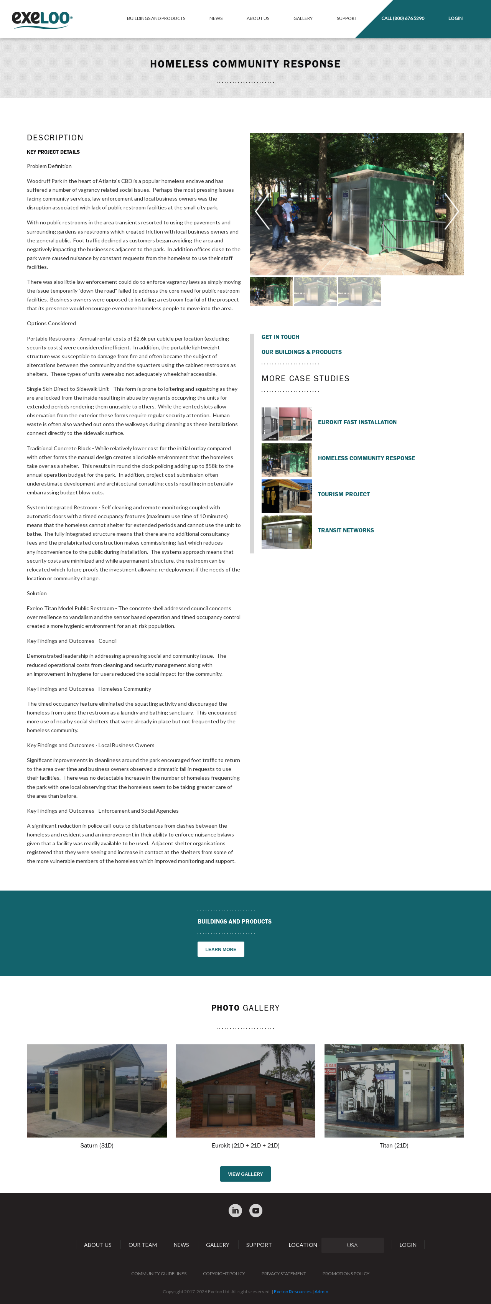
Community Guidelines (158, 1273)
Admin (321, 1291)
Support (347, 18)
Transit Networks (346, 530)
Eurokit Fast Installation (357, 422)
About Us (258, 18)
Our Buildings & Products (302, 352)
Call (402, 18)
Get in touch (280, 337)
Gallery (303, 18)
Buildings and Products (156, 18)
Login (455, 18)
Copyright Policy (224, 1273)
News (215, 18)
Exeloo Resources (292, 1291)
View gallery (245, 1174)
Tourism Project (344, 494)
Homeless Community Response (366, 458)
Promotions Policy (346, 1273)
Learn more (221, 949)
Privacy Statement (284, 1273)
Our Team (143, 1244)
